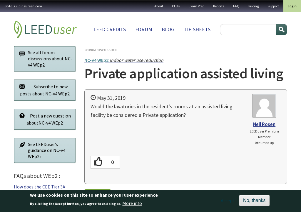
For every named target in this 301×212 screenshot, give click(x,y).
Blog (168, 29)
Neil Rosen (264, 124)
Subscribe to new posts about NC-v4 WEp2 (43, 90)
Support (273, 6)
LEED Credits (109, 29)
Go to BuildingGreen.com (23, 6)
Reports (218, 6)
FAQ (236, 6)
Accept (228, 202)
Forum (143, 29)
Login (292, 6)
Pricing (253, 6)
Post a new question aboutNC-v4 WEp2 (43, 119)
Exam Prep (196, 6)
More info (132, 205)
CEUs (176, 6)
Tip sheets (197, 29)
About (158, 6)
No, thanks (254, 201)
